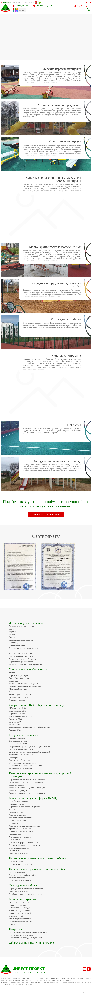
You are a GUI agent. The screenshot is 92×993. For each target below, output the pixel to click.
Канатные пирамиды (18, 790)
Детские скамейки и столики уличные (25, 665)
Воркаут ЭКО (15, 730)
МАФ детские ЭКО (17, 708)
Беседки (12, 809)
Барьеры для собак (17, 872)
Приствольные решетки (19, 848)
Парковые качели (16, 804)
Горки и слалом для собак (20, 881)
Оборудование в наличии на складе (31, 942)
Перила (12, 924)
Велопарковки (15, 834)
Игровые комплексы (17, 700)
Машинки (13, 673)
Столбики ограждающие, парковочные (25, 894)
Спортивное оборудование (20, 760)
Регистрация (86, 6)
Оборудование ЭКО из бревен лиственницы (37, 704)
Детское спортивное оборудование (24, 659)
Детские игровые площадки (26, 622)
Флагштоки (14, 851)
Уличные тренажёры (18, 741)
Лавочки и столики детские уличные (24, 826)
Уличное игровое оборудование (29, 669)
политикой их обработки (22, 984)
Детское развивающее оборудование (24, 684)
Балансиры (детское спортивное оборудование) (29, 752)
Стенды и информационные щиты (23, 842)
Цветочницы (14, 840)
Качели (12, 637)
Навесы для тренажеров (19, 910)
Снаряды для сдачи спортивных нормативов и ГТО (31, 746)
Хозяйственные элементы (20, 837)
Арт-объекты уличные (18, 801)
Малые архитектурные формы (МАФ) (33, 798)
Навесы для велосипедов (19, 908)
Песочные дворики (17, 645)
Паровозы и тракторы (18, 675)
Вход (78, 6)
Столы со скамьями (17, 820)
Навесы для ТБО (16, 916)
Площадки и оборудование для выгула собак (37, 869)
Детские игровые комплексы (21, 626)
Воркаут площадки (17, 738)
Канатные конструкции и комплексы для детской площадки (40, 775)
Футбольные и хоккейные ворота (23, 763)
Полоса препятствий (18, 744)
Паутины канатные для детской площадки (27, 779)
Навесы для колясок (17, 905)
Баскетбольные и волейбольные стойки (26, 766)
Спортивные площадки (23, 734)
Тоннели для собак (17, 878)
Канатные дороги (16, 785)
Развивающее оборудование (21, 640)
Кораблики (13, 681)
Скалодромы (14, 757)
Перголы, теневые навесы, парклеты (24, 807)
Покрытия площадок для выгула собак (25, 938)
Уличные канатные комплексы (22, 755)
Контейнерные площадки (20, 919)
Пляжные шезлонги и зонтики (22, 864)
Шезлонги (13, 823)
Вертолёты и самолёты (19, 678)
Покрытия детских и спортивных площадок (28, 932)
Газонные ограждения (18, 853)
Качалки (12, 634)
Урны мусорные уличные (20, 829)
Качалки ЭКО (15, 722)
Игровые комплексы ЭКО (20, 714)
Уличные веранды (16, 812)
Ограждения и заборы (23, 885)
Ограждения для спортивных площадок (26, 889)
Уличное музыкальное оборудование (25, 686)
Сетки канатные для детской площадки (26, 782)
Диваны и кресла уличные (20, 818)
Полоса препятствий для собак (22, 875)
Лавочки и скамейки (17, 815)
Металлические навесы (19, 902)
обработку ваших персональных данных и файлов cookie (65, 982)
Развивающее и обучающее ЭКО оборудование (29, 727)
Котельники (7, 2)
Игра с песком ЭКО (17, 711)
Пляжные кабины (16, 861)
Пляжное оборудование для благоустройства (37, 858)
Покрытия (15, 929)
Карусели (13, 632)
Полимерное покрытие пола (21, 935)
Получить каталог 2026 (46, 514)
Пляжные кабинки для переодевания (25, 845)
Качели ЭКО (14, 725)
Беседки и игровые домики (20, 654)
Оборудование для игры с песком (23, 648)
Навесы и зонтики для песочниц (23, 651)
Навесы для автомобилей (20, 913)
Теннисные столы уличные (20, 768)
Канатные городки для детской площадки (27, 793)
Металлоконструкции (22, 899)
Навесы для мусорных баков (21, 831)
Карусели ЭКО (15, 719)
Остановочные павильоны (20, 921)
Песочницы (14, 643)
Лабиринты (14, 692)
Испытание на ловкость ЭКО (21, 716)
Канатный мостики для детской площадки (27, 788)
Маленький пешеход (18, 689)
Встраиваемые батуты (18, 697)
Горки (11, 629)
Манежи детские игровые (20, 695)
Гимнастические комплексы (21, 656)
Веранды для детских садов (21, 662)
